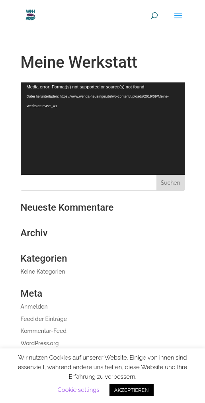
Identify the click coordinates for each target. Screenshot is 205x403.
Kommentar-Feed (44, 331)
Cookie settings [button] (78, 389)
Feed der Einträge (44, 319)
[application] (103, 128)
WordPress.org (40, 343)
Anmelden (34, 306)
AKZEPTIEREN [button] (131, 390)
